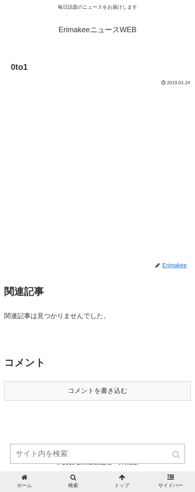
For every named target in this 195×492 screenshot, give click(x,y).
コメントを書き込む (97, 390)
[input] (97, 454)
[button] (177, 454)
